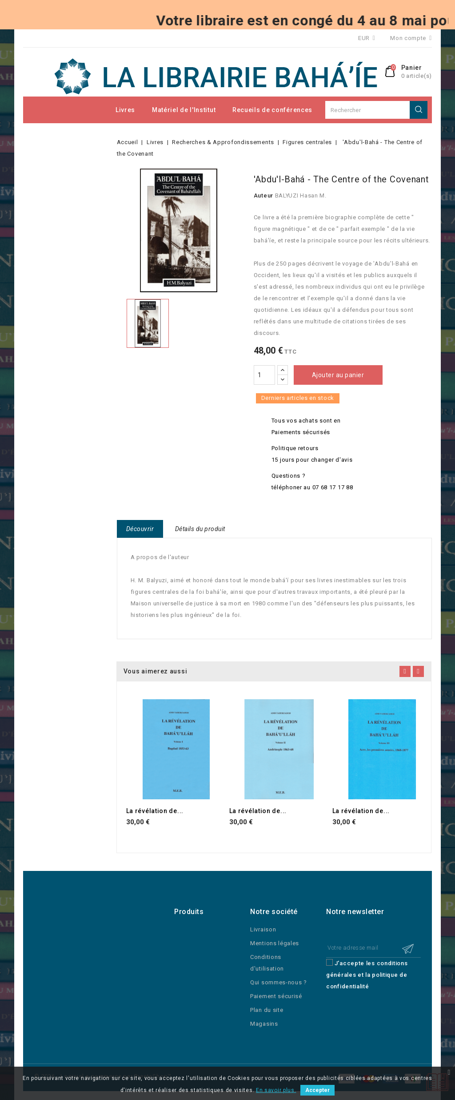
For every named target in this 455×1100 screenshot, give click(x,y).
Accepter (317, 1090)
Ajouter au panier (338, 375)
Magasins (264, 1023)
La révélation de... (155, 810)
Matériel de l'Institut (184, 109)
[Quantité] (264, 375)
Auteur (263, 195)
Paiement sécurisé (276, 996)
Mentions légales (274, 943)
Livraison (263, 929)
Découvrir (140, 528)
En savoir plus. (276, 1090)
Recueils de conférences (272, 109)
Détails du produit (200, 528)
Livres (125, 109)
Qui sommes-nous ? (278, 982)
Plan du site (266, 1010)
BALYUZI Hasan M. (301, 195)
